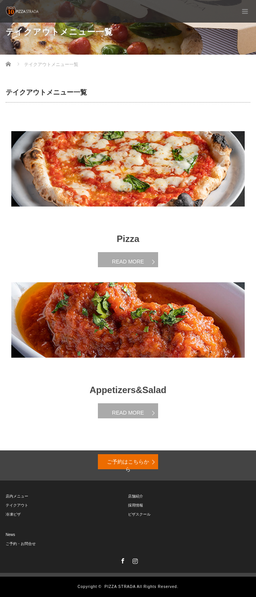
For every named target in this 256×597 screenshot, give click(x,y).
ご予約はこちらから (128, 464)
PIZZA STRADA (120, 587)
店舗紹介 (135, 496)
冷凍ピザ (13, 514)
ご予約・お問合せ (21, 544)
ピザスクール (139, 514)
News (10, 535)
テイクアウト (17, 505)
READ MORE (128, 262)
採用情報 (135, 505)
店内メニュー (17, 496)
